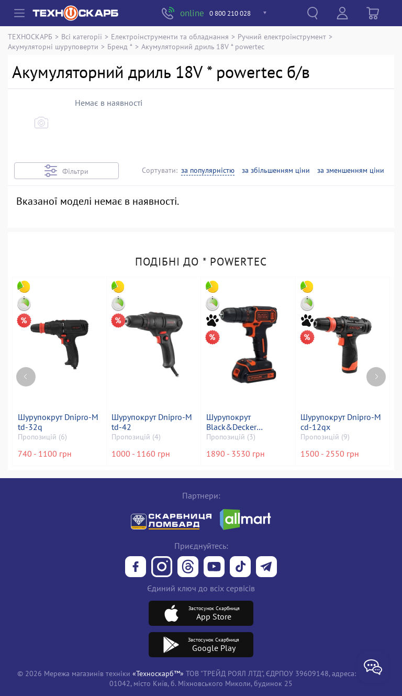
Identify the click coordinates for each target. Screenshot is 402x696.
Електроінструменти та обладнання (170, 36)
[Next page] (376, 371)
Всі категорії (81, 36)
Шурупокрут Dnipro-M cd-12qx (342, 422)
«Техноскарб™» (158, 673)
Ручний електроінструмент (282, 36)
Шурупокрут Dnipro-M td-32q (58, 422)
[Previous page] (26, 371)
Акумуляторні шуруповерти (53, 46)
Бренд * (119, 46)
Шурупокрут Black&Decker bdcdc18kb (232, 422)
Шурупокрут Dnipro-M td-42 (153, 422)
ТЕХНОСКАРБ (30, 36)
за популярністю (207, 170)
